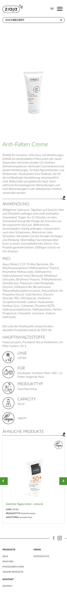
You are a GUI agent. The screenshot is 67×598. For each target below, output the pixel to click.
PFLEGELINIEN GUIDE (13, 567)
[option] (34, 481)
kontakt (7, 586)
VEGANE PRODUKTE (13, 572)
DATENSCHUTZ (41, 556)
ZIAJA (5, 556)
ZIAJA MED (8, 561)
